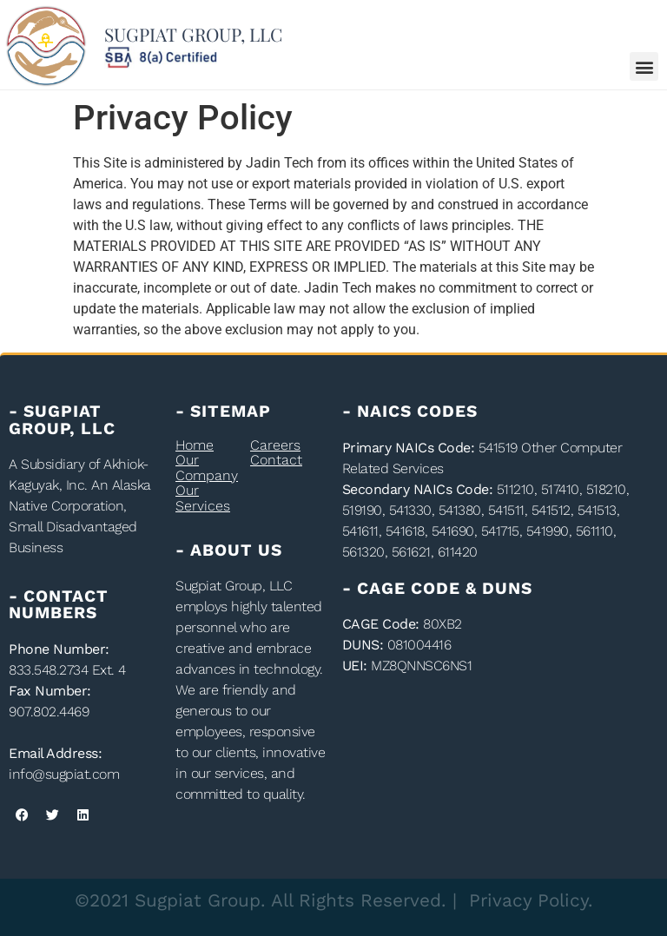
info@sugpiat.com (64, 774)
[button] (644, 66)
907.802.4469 (49, 711)
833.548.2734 (48, 670)
